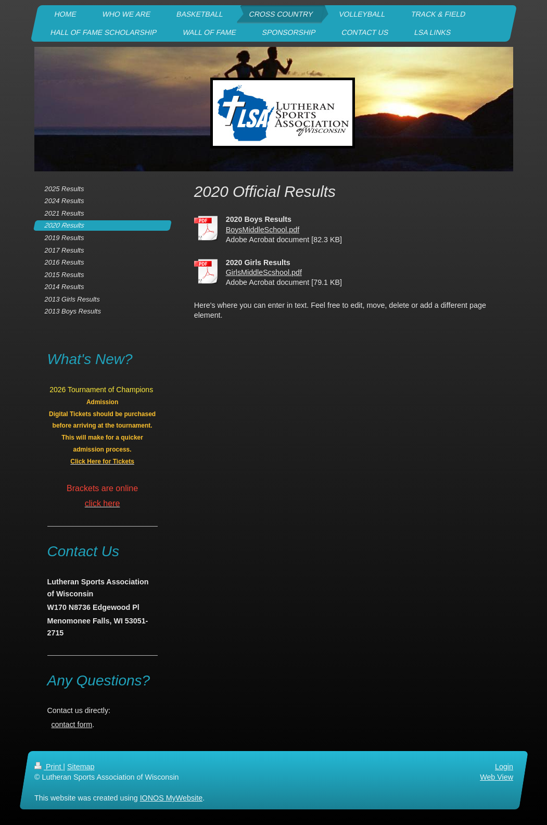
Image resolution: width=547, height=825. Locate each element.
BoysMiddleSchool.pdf (262, 230)
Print (48, 766)
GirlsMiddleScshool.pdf (264, 272)
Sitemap (80, 766)
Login (504, 766)
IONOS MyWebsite (170, 798)
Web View (496, 777)
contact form (71, 724)
